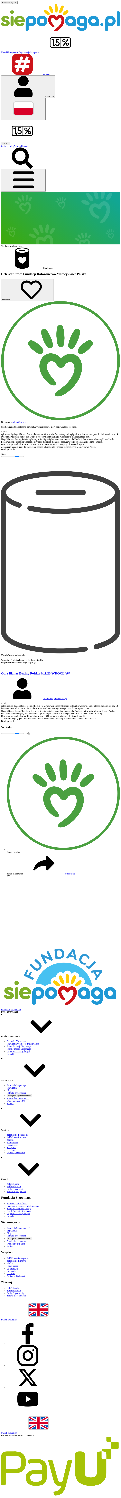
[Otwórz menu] (23, 180)
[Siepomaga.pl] (60, 30)
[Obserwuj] (27, 290)
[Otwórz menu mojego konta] (28, 86)
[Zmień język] (23, 109)
